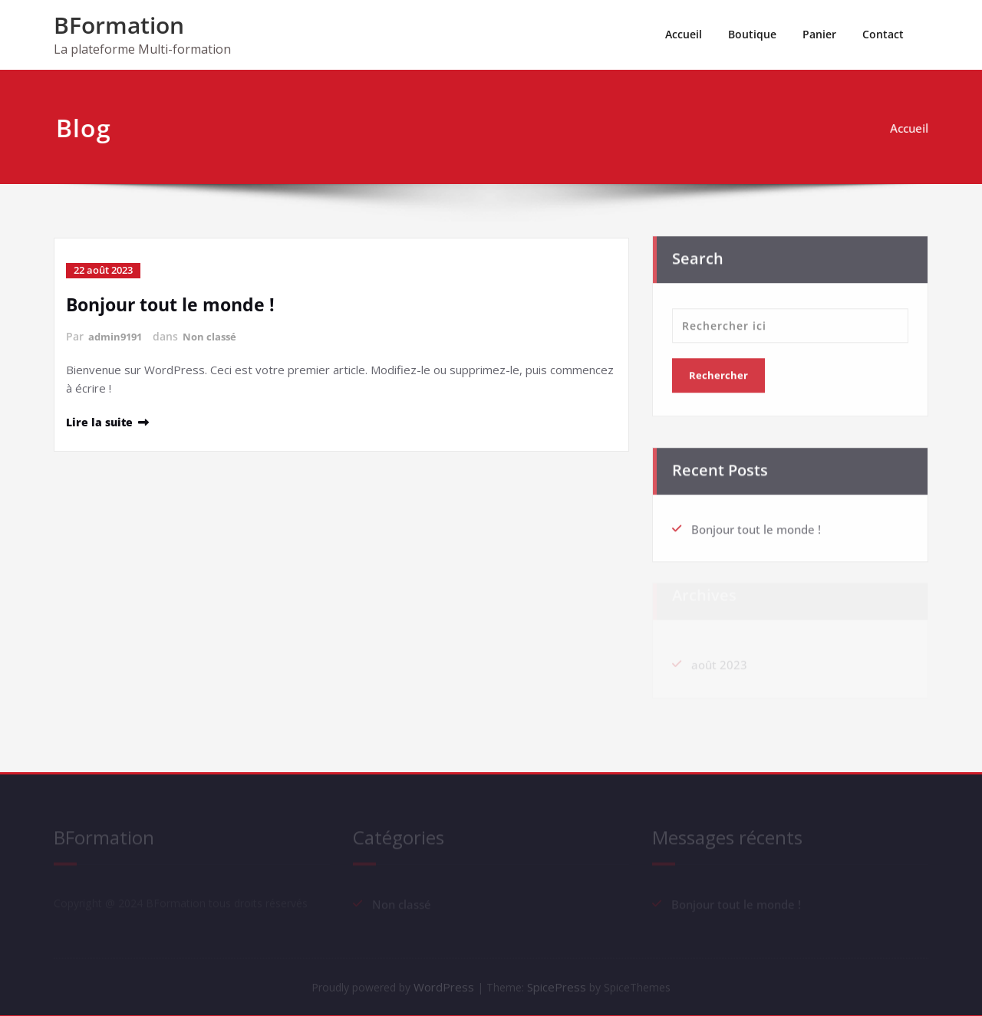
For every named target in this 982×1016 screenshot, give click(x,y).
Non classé (215, 335)
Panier (819, 34)
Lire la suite (101, 421)
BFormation (119, 25)
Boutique (752, 34)
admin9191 (117, 335)
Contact (883, 34)
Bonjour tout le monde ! (174, 303)
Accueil (683, 34)
